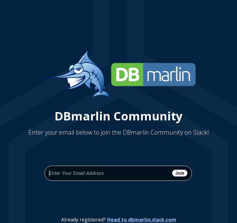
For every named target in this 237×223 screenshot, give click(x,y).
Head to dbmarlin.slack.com (141, 219)
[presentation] (118, 197)
